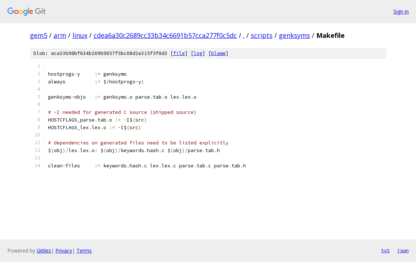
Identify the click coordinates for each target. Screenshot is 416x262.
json (403, 250)
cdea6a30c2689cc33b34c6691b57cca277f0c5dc (165, 35)
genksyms (294, 35)
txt (385, 250)
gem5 (38, 35)
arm (60, 35)
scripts (262, 35)
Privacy (63, 250)
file (179, 53)
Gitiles (44, 250)
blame (218, 53)
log (198, 53)
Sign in (401, 11)
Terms (84, 250)
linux (79, 35)
